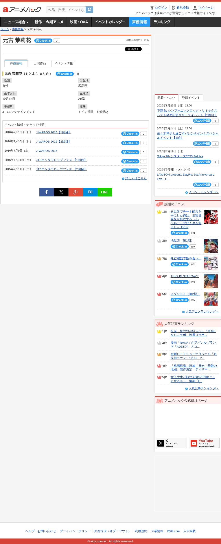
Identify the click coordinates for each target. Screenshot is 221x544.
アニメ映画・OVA (78, 22)
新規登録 (183, 7)
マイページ (206, 7)
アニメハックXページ (171, 443)
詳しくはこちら (136, 178)
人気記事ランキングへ (204, 388)
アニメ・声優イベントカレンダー (110, 22)
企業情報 (157, 531)
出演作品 (40, 63)
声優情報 (139, 22)
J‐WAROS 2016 (46, 150)
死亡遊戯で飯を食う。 (186, 258)
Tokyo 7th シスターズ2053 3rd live (180, 156)
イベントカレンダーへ (204, 192)
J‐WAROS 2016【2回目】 (53, 141)
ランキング (162, 22)
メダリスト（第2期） (185, 294)
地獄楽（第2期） (182, 240)
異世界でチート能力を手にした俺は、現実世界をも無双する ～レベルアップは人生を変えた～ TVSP (186, 219)
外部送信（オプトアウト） (112, 531)
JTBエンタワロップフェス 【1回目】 (61, 160)
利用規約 (141, 531)
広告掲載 (189, 531)
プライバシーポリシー (75, 531)
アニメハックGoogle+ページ (204, 443)
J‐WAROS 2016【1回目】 (53, 132)
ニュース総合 (15, 22)
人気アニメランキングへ (202, 311)
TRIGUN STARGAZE (185, 276)
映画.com (173, 531)
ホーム (4, 29)
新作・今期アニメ (48, 22)
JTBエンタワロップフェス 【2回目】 (61, 169)
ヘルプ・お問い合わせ (40, 531)
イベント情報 (63, 63)
